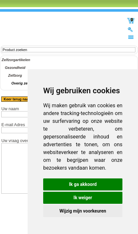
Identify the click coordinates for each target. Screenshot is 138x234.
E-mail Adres (13, 124)
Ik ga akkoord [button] (82, 184)
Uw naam (10, 108)
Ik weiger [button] (82, 197)
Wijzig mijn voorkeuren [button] (82, 211)
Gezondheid (15, 68)
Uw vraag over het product (25, 140)
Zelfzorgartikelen (16, 60)
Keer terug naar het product (27, 99)
